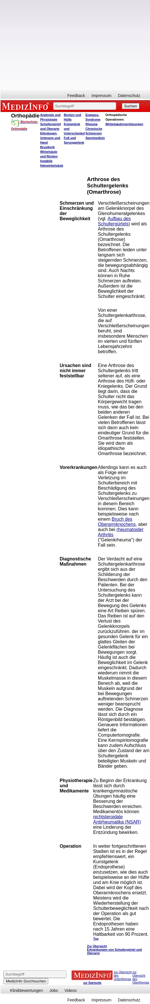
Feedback (76, 95)
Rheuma (91, 124)
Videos (71, 990)
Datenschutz (129, 95)
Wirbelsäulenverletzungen (124, 124)
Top (96, 938)
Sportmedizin (95, 138)
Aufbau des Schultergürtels (114, 221)
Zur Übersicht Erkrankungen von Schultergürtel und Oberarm (114, 949)
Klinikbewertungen (26, 990)
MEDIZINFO (26, 106)
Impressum (101, 95)
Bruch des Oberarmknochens (117, 522)
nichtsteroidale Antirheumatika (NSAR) (117, 819)
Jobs (53, 990)
